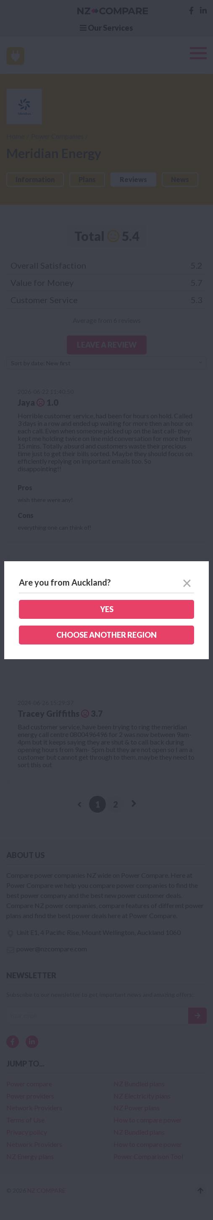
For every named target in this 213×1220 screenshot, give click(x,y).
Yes (106, 609)
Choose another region (106, 634)
